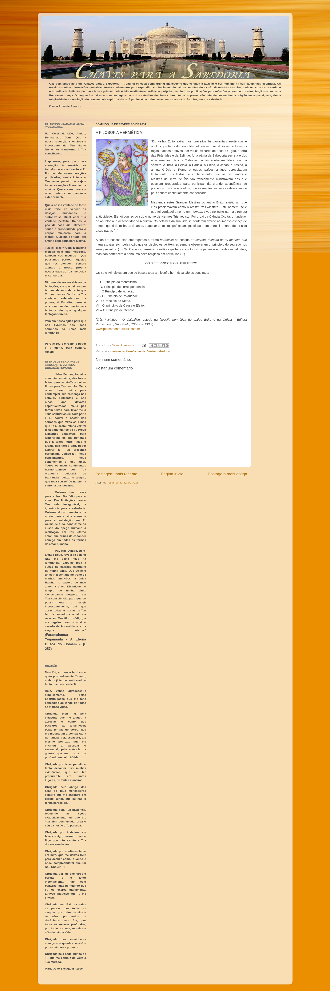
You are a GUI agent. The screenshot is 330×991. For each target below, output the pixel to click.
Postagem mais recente (116, 474)
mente (142, 351)
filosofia (131, 351)
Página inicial (172, 474)
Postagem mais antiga (227, 474)
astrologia (118, 351)
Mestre (151, 351)
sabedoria (163, 351)
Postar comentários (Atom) (123, 482)
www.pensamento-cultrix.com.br (118, 329)
